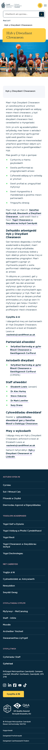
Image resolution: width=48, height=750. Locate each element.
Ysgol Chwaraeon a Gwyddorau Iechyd (19, 545)
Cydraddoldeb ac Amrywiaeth (19, 579)
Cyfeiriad (8, 663)
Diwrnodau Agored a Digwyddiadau (22, 505)
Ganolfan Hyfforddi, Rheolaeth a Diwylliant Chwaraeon (23, 213)
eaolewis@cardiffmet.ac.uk (20, 335)
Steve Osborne (18, 396)
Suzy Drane (17, 405)
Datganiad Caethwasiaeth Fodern (16, 741)
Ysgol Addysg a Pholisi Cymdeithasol (22, 531)
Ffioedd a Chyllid (12, 498)
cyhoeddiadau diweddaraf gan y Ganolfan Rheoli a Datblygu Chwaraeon (22, 420)
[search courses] (41, 14)
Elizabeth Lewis (19, 387)
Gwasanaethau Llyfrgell (15, 638)
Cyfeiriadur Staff (11, 657)
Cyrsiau (7, 485)
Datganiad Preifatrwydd (12, 736)
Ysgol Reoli (8, 537)
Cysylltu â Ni (13, 694)
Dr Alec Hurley (18, 391)
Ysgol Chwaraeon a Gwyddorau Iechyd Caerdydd (21, 222)
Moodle (7, 624)
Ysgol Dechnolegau (13, 553)
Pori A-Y (6, 21)
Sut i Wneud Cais (12, 492)
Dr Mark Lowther (19, 400)
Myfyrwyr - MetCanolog (15, 611)
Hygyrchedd (7, 730)
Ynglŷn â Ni (9, 572)
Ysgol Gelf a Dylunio (13, 524)
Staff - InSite (9, 618)
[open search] (40, 5)
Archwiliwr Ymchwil (13, 631)
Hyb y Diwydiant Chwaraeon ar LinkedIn (20, 453)
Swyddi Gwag (10, 592)
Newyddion (9, 586)
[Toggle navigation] (45, 5)
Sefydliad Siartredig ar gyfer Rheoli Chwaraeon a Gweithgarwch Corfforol (25, 349)
